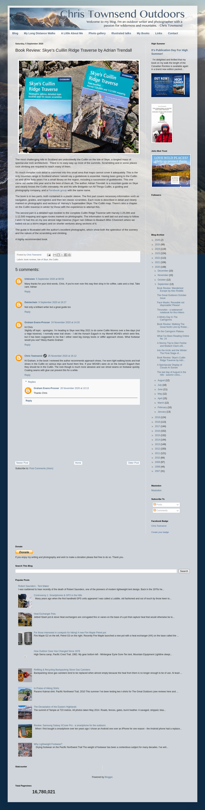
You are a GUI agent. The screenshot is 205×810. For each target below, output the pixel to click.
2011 (158, 453)
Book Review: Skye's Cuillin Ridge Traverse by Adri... (171, 359)
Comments (160, 510)
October (162, 279)
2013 (158, 444)
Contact (173, 33)
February (162, 407)
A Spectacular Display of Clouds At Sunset (169, 366)
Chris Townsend (33, 356)
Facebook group (58, 190)
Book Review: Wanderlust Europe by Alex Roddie (170, 289)
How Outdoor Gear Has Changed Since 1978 (57, 651)
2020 (158, 267)
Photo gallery (97, 33)
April (160, 398)
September (164, 284)
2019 (158, 417)
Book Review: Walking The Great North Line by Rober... (173, 325)
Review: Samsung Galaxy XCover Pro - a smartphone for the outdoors (70, 725)
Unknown (30, 279)
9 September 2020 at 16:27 (52, 302)
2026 (158, 240)
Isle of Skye (42, 259)
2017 (158, 426)
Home (78, 463)
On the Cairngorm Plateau (170, 331)
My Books (143, 33)
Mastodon (156, 490)
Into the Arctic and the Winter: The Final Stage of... (172, 351)
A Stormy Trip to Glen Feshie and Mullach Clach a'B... (171, 344)
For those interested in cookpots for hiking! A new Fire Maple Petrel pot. (70, 632)
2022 (158, 258)
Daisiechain (31, 302)
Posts (157, 504)
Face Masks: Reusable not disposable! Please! (170, 304)
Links (158, 33)
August (162, 380)
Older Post (133, 463)
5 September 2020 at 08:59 (50, 279)
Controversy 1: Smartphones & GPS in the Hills (58, 595)
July (160, 385)
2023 (158, 253)
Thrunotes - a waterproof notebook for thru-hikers (170, 311)
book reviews (30, 259)
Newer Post (22, 463)
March (161, 402)
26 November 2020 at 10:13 (74, 388)
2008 (158, 466)
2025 (158, 244)
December (163, 270)
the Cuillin (53, 259)
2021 (158, 262)
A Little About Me (72, 33)
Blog (15, 33)
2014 (158, 439)
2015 (158, 435)
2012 (158, 448)
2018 (158, 422)
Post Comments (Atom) (41, 468)
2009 (158, 462)
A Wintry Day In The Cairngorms (167, 318)
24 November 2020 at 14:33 (65, 322)
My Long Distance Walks (39, 33)
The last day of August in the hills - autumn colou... (171, 373)
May (160, 393)
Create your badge (160, 532)
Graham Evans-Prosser (37, 322)
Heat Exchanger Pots (45, 614)
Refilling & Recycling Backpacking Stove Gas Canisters (62, 669)
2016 (158, 431)
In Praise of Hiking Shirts (46, 688)
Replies (32, 382)
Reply (27, 291)
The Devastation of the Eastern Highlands (55, 707)
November (163, 275)
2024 (158, 249)
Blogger (108, 777)
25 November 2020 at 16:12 (62, 356)
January (162, 411)
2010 (158, 457)
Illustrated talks (121, 33)
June (160, 389)
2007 (158, 471)
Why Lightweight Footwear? (48, 744)
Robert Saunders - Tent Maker (33, 586)
